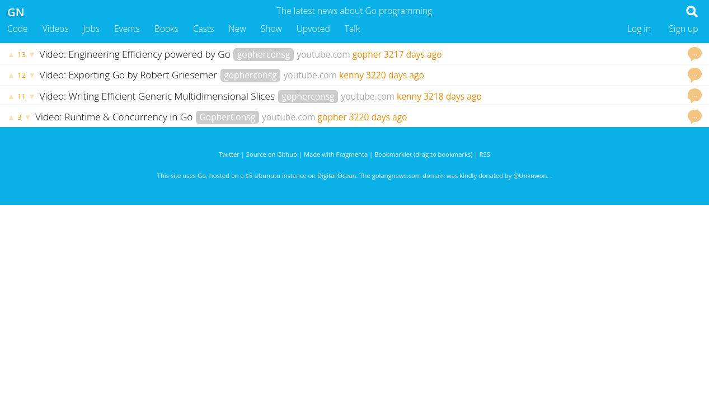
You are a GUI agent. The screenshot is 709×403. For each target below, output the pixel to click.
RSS (485, 154)
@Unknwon (530, 175)
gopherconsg (263, 54)
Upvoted (313, 28)
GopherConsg (228, 117)
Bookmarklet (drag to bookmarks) (423, 154)
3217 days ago (413, 54)
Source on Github (271, 154)
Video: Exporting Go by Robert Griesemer (130, 74)
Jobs (91, 28)
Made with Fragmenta (336, 154)
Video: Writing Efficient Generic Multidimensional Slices (159, 96)
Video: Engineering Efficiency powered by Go (136, 54)
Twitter (229, 154)
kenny (351, 75)
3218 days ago (453, 96)
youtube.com (323, 54)
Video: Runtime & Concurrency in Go (115, 116)
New (237, 28)
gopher (367, 54)
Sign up (683, 28)
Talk (352, 28)
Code (17, 28)
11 (21, 96)
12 (21, 75)
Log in (639, 28)
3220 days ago (395, 75)
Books (166, 28)
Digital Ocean (336, 175)
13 (21, 54)
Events (127, 28)
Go (202, 175)
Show (271, 28)
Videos (56, 28)
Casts (203, 28)
